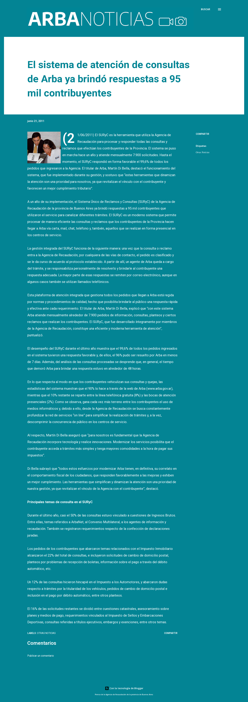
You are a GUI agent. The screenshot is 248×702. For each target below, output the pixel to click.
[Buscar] (205, 9)
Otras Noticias (202, 152)
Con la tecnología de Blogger (124, 688)
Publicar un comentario (40, 655)
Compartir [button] (202, 134)
